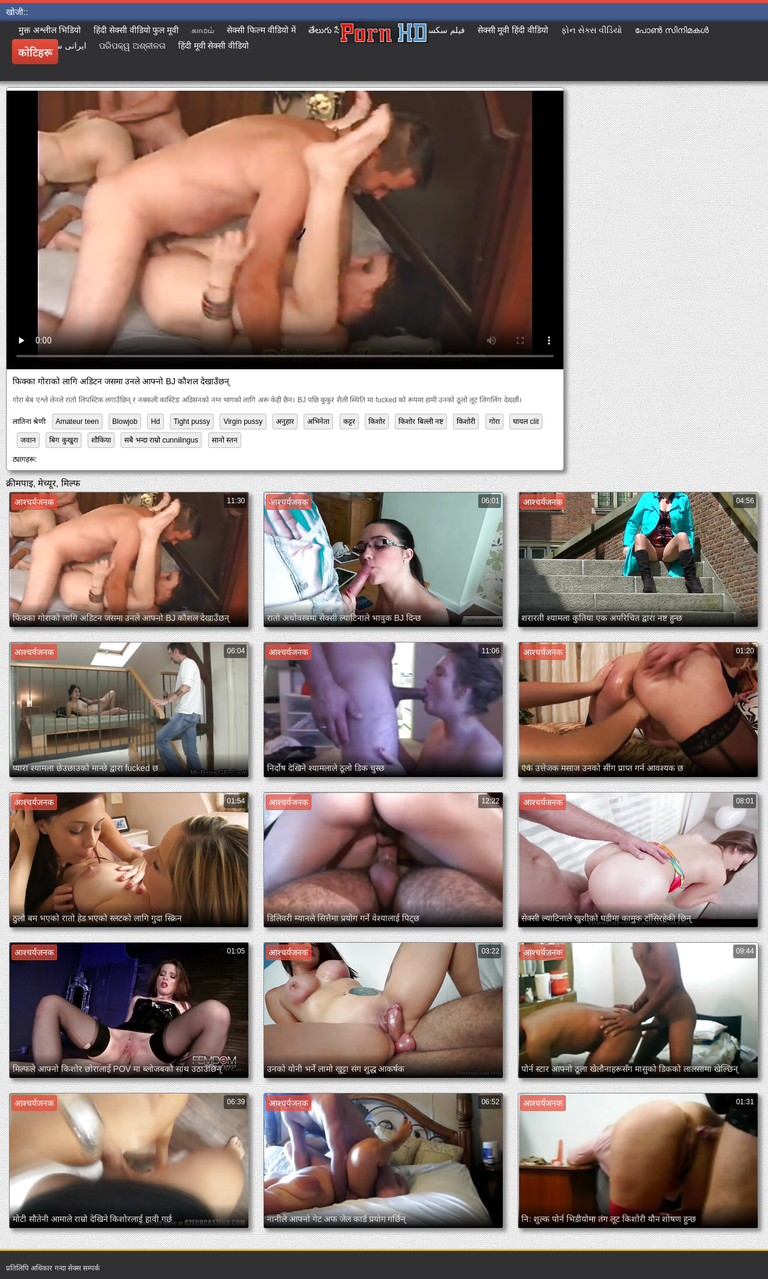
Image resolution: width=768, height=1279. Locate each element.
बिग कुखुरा (63, 440)
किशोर (376, 421)
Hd (155, 421)
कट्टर (349, 421)
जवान (28, 440)
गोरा (494, 421)
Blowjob (124, 421)
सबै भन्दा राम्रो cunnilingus (161, 440)
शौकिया (101, 440)
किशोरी (466, 421)
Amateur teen (77, 421)
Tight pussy (191, 421)
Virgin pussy (242, 421)
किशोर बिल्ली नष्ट (420, 421)
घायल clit (526, 421)
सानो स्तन (225, 440)
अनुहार (285, 421)
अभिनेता (318, 421)
